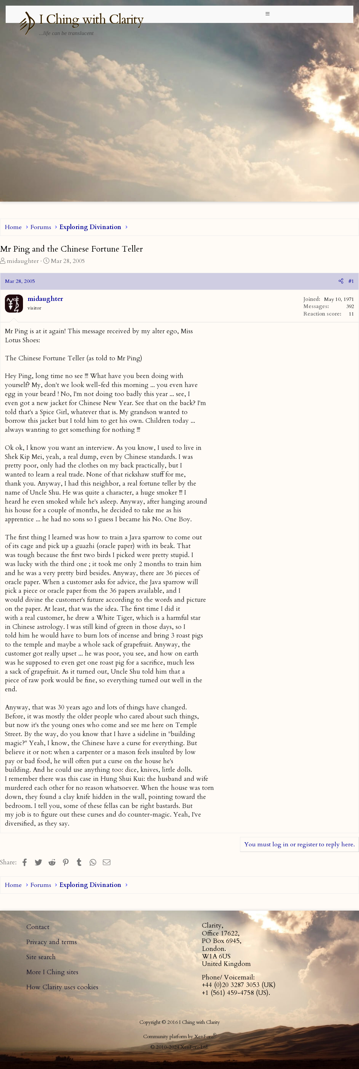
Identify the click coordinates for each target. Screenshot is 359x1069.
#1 (351, 281)
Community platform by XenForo (179, 1036)
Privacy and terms (51, 942)
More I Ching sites (52, 972)
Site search (41, 957)
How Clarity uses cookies (62, 987)
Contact (37, 927)
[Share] (341, 281)
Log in (345, 69)
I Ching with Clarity (91, 19)
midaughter (23, 261)
